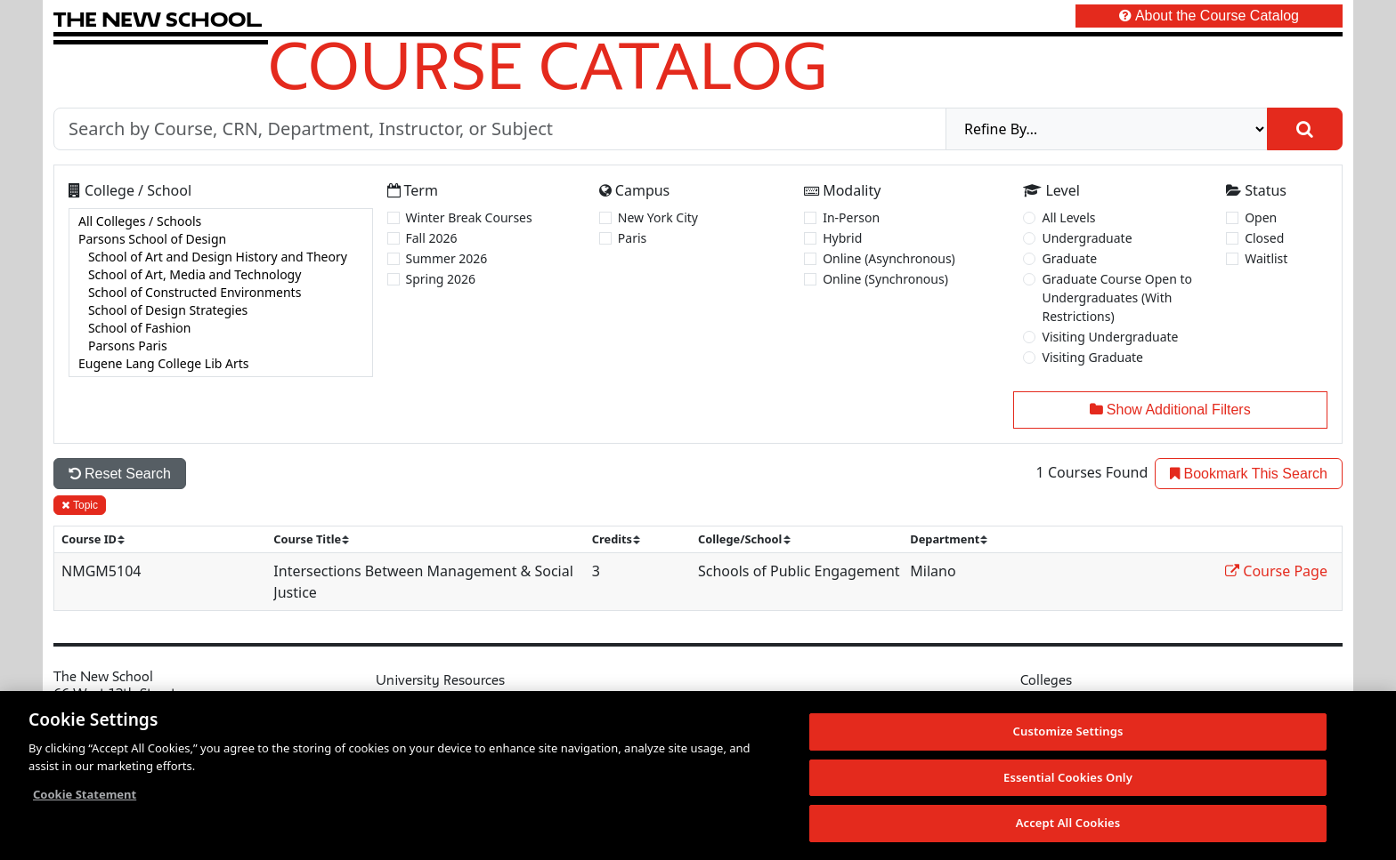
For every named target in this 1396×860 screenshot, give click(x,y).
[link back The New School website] (157, 19)
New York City (658, 217)
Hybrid (842, 237)
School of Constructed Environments (221, 292)
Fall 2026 (432, 237)
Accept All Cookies (1068, 823)
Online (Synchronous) (885, 278)
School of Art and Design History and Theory (221, 257)
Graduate (1069, 258)
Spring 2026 (441, 278)
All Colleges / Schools (221, 221)
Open (1261, 217)
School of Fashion (221, 328)
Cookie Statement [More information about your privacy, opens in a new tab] (84, 794)
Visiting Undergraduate (1110, 336)
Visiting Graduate (1092, 357)
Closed (1264, 237)
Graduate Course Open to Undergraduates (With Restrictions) (1117, 297)
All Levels (1068, 217)
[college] (221, 292)
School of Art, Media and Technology (221, 275)
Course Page (1276, 571)
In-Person (851, 217)
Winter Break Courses (469, 217)
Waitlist (1266, 258)
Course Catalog (548, 64)
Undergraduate (1087, 237)
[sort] (100, 539)
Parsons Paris (221, 346)
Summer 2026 (447, 258)
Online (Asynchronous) (889, 258)
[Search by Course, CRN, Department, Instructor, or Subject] (499, 129)
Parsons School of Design (221, 239)
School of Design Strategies (221, 310)
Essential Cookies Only (1067, 777)
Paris (632, 237)
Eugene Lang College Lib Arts (221, 364)
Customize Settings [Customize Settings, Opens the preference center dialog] (1068, 731)
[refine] (1107, 129)
